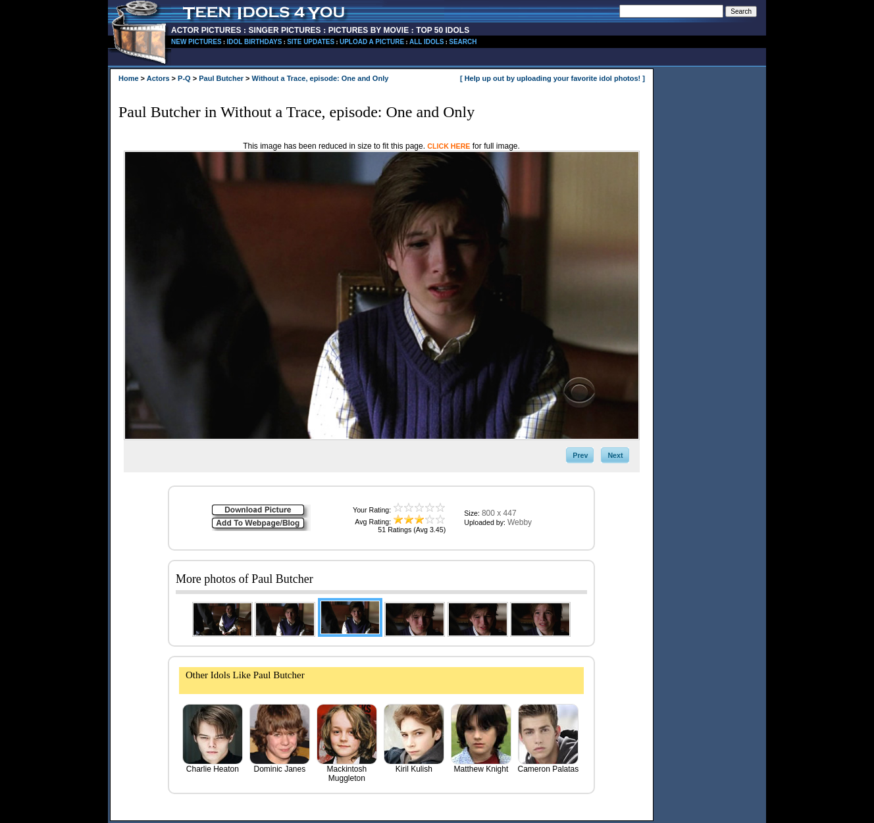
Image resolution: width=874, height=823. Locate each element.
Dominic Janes (279, 765)
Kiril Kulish (414, 765)
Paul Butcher (221, 78)
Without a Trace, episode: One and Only (320, 78)
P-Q (184, 78)
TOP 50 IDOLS (442, 30)
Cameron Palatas (548, 765)
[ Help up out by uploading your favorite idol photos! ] (552, 78)
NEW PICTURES (196, 41)
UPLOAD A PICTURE (372, 41)
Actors (158, 78)
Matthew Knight (481, 765)
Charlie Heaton (212, 765)
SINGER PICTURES (285, 30)
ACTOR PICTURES (206, 30)
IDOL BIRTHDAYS (254, 41)
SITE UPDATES (310, 41)
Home (128, 78)
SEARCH (462, 41)
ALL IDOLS (426, 41)
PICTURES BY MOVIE (368, 30)
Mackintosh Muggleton (347, 770)
